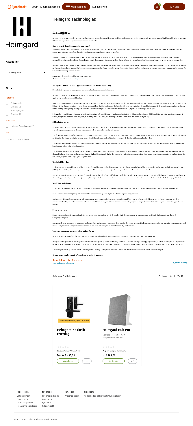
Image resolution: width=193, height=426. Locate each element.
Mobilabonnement (50, 6)
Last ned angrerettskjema (63, 263)
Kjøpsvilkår (46, 402)
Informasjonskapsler (50, 396)
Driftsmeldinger (23, 396)
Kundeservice (99, 6)
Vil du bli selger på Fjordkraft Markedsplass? (102, 396)
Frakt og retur (22, 399)
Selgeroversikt (48, 406)
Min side (174, 6)
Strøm (35, 6)
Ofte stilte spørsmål (25, 402)
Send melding (180, 262)
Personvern (47, 399)
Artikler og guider (72, 396)
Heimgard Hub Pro (116, 330)
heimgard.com (79, 79)
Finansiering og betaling (27, 406)
